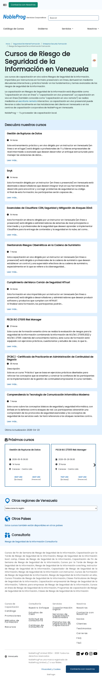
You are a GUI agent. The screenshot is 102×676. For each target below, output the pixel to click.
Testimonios (84, 628)
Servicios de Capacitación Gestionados (61, 616)
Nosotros (92, 28)
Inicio (8, 44)
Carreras (82, 633)
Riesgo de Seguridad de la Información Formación (29, 46)
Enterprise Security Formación (55, 44)
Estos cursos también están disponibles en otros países (34, 525)
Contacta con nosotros (82, 669)
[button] (94, 465)
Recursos (10, 626)
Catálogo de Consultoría (36, 626)
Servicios (67, 28)
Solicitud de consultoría (36, 619)
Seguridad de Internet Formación (26, 44)
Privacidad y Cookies (51, 669)
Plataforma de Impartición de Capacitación (62, 624)
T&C (79, 642)
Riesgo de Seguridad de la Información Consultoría (31, 541)
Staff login (51, 674)
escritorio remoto (27, 101)
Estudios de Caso (36, 613)
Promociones (13, 615)
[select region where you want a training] (51, 508)
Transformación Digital (62, 608)
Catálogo (10, 610)
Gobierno (43, 28)
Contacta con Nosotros (23, 4)
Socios (80, 618)
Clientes (81, 623)
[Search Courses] (73, 17)
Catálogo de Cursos (13, 28)
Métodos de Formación (12, 621)
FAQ (79, 638)
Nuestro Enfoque (39, 607)
